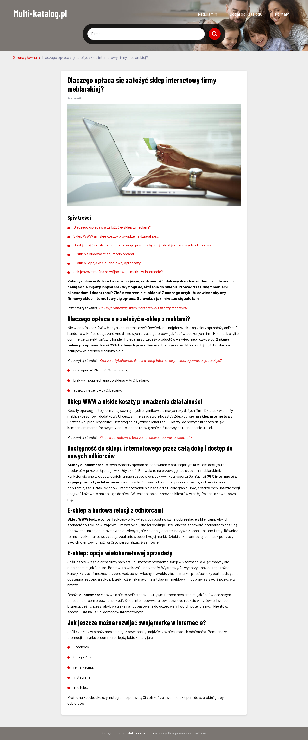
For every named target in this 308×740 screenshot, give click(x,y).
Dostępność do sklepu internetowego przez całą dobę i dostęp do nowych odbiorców (142, 245)
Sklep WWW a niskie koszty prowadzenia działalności (116, 236)
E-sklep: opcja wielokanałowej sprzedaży (107, 262)
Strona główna (25, 57)
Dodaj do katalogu (246, 14)
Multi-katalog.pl (40, 13)
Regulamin (207, 14)
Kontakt (282, 14)
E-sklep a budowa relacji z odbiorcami (103, 253)
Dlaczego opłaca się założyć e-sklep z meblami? (112, 227)
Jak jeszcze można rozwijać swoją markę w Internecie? (118, 271)
